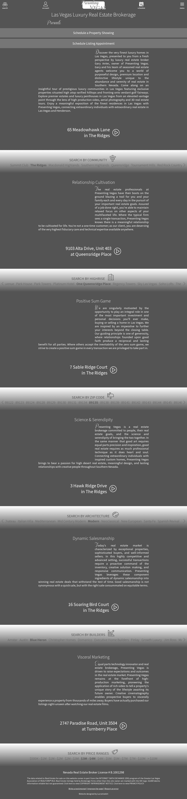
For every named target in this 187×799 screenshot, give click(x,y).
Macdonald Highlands (64, 165)
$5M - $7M (121, 758)
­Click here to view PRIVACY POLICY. (129, 783)
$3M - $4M (88, 758)
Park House (24, 284)
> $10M (152, 758)
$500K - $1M (38, 758)
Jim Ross (170, 640)
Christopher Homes (62, 640)
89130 (62, 402)
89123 (19, 402)
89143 (146, 402)
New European (131, 521)
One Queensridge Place (93, 284)
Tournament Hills (143, 165)
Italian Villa (25, 521)
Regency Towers (124, 284)
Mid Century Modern (72, 521)
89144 (157, 402)
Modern (93, 521)
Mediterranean (45, 521)
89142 (136, 402)
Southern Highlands (95, 165)
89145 (167, 402)
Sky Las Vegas (147, 284)
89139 (115, 402)
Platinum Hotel (63, 284)
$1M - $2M (56, 758)
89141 (125, 402)
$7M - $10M (137, 758)
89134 (83, 402)
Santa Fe (150, 521)
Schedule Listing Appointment (93, 43)
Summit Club (19, 165)
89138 (104, 402)
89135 (93, 402)
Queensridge (120, 165)
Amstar (12, 640)
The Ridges (38, 165)
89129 (51, 402)
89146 (178, 402)
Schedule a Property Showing (93, 33)
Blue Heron (38, 640)
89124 (30, 402)
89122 (9, 402)
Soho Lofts (166, 284)
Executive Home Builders (111, 640)
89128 (40, 402)
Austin (23, 640)
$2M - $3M (72, 758)
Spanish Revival (168, 521)
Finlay (135, 640)
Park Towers (42, 284)
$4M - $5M (105, 758)
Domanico (85, 640)
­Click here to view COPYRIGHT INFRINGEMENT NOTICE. (88, 783)
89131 (72, 402)
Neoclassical (110, 521)
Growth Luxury (151, 640)
